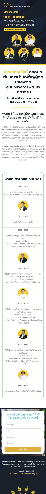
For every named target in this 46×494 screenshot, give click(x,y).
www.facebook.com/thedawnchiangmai (23, 474)
